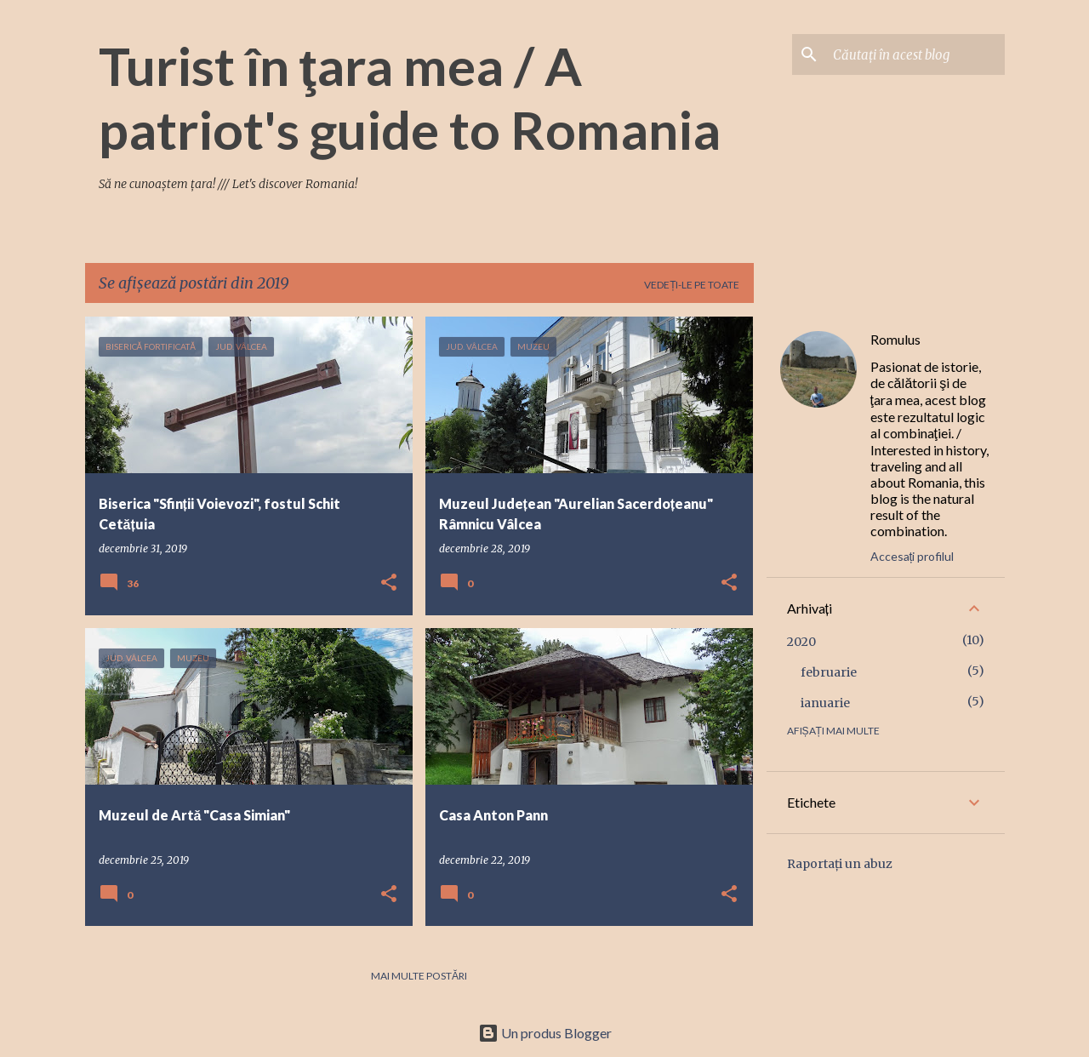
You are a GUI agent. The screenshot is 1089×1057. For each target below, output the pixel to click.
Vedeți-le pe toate (691, 284)
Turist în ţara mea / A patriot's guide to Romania (410, 97)
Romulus (895, 339)
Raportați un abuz (839, 863)
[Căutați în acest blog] (915, 54)
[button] (389, 583)
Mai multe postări (419, 975)
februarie (829, 672)
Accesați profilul (912, 556)
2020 (801, 641)
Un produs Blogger (545, 1033)
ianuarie (825, 703)
